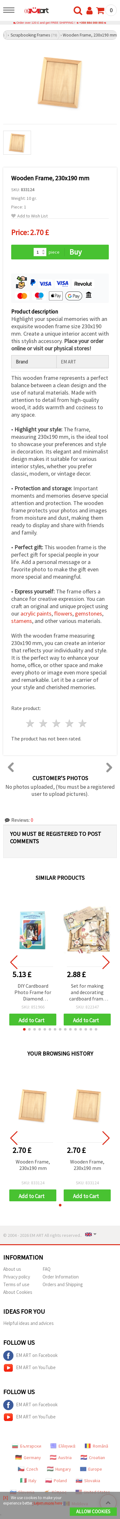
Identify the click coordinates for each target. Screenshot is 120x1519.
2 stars (43, 723)
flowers (63, 613)
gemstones (88, 613)
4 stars (69, 723)
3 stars (56, 723)
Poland (56, 1480)
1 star (30, 723)
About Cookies (17, 1292)
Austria (61, 1457)
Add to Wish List (29, 216)
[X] (5, 1497)
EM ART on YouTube (29, 1368)
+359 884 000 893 (91, 22)
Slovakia (88, 1480)
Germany (28, 1457)
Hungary (59, 1469)
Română (96, 1446)
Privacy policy (16, 1277)
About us (12, 1269)
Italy (28, 1480)
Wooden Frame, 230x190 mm (33, 1164)
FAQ (47, 1269)
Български (26, 1446)
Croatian (93, 1457)
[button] (24, 1029)
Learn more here (48, 1503)
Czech (28, 1469)
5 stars (82, 723)
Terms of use (16, 1284)
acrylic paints (36, 613)
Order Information (61, 1277)
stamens (21, 621)
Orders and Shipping (63, 1284)
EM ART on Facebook (30, 1356)
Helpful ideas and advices (28, 1323)
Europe (91, 1469)
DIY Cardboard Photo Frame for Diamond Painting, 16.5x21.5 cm (32, 993)
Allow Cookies (93, 1511)
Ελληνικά (63, 1446)
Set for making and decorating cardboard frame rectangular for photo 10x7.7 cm (87, 993)
